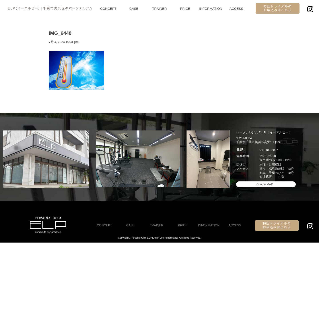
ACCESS (236, 8)
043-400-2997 (268, 150)
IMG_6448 (60, 33)
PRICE (185, 8)
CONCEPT (108, 8)
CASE (133, 8)
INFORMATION (210, 8)
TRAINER (159, 8)
